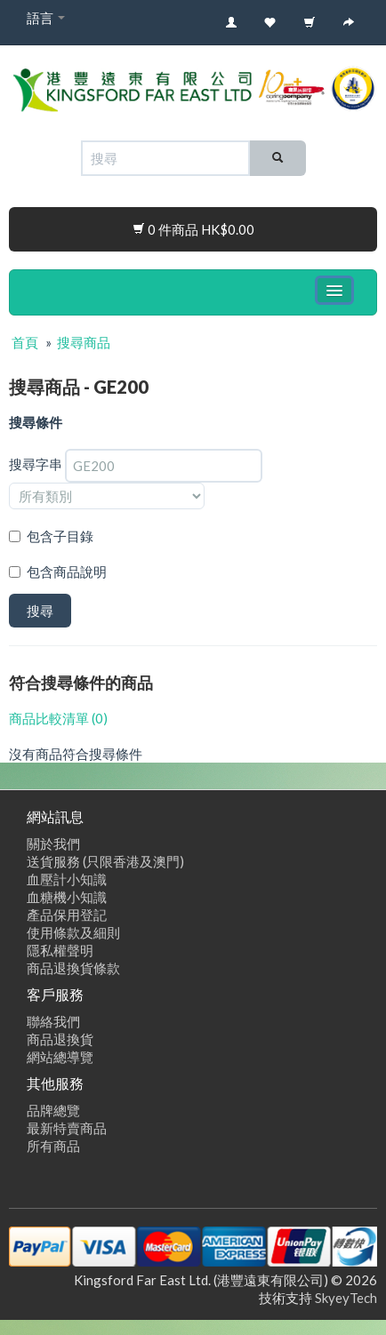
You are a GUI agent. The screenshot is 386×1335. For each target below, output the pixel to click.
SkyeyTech (346, 1298)
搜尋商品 (83, 342)
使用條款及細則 (73, 932)
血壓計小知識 (67, 879)
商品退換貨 (60, 1039)
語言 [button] (46, 18)
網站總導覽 (60, 1057)
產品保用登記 (67, 915)
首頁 (25, 342)
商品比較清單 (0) (58, 718)
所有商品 (53, 1146)
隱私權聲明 (60, 950)
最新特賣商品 (67, 1128)
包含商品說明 (67, 572)
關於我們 (53, 843)
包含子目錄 (60, 536)
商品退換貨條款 (73, 968)
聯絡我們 (53, 1021)
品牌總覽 (53, 1110)
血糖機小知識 (67, 897)
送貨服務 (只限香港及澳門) (105, 861)
